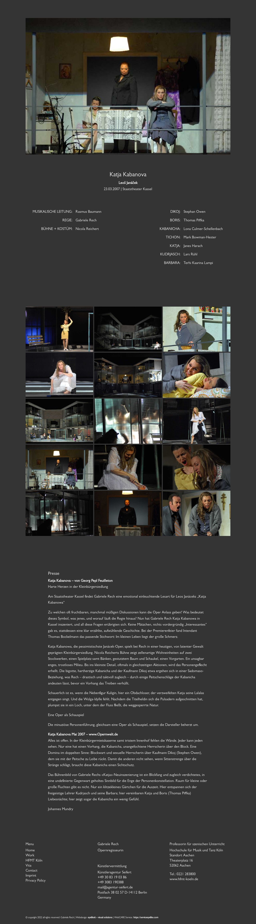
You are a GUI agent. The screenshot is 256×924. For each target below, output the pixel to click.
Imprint (31, 876)
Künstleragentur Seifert (114, 873)
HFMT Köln (34, 861)
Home (30, 851)
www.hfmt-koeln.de (184, 879)
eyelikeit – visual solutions (100, 918)
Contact (31, 871)
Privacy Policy (36, 881)
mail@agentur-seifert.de (115, 888)
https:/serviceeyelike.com (145, 918)
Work (30, 856)
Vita (28, 866)
